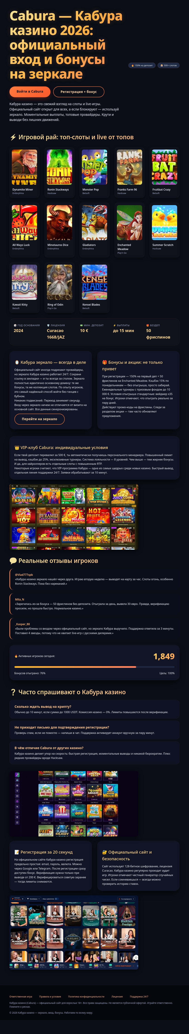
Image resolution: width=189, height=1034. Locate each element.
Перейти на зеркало (41, 426)
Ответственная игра (20, 1010)
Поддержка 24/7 (139, 1010)
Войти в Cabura (30, 91)
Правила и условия (50, 1010)
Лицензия (117, 1010)
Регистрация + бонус (79, 91)
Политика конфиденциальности (86, 1010)
